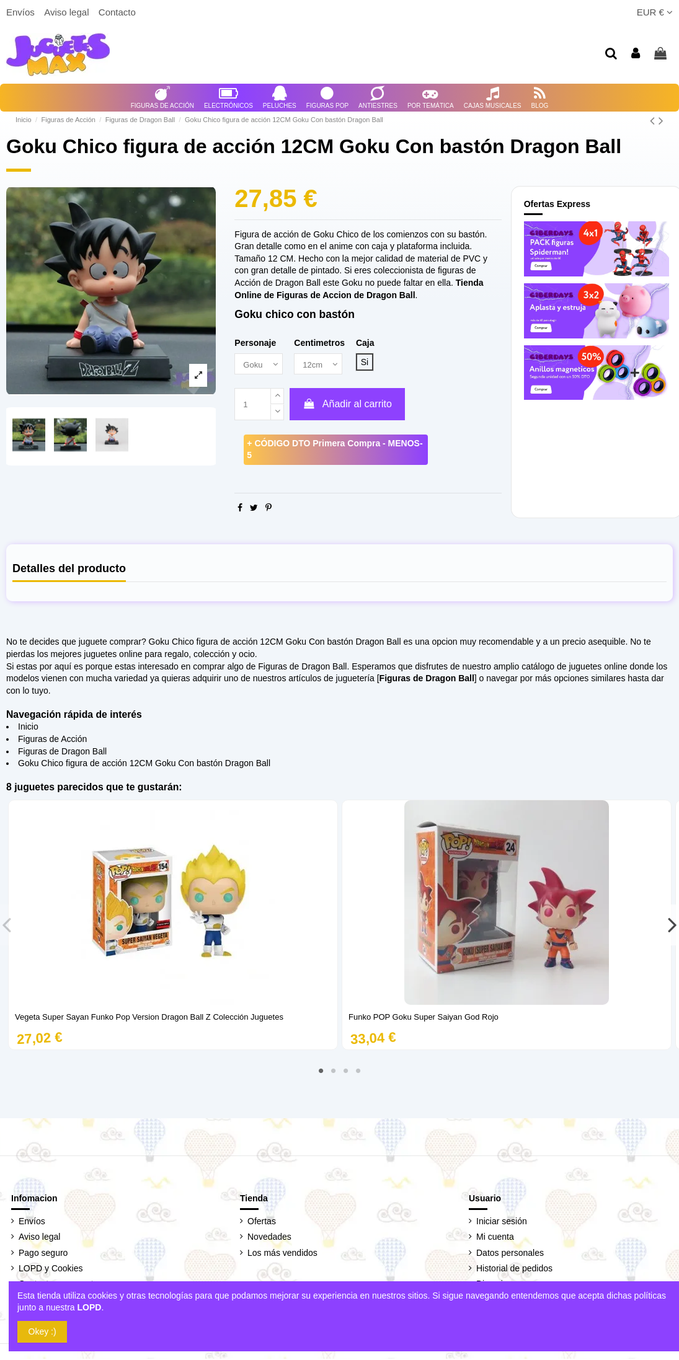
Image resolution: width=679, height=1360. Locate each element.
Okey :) (42, 1331)
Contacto (117, 12)
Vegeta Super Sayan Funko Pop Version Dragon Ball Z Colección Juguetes (149, 1018)
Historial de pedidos (514, 1269)
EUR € (655, 12)
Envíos (21, 12)
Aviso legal (67, 12)
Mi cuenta (495, 1238)
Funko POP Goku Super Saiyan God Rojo (423, 1018)
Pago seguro (43, 1253)
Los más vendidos (282, 1253)
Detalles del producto (69, 569)
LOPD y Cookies (50, 1269)
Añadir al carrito (347, 405)
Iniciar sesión (501, 1222)
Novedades (269, 1238)
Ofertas (261, 1222)
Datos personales (510, 1253)
